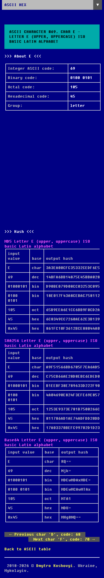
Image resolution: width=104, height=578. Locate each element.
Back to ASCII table (27, 549)
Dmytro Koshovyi (54, 565)
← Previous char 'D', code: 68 (45, 534)
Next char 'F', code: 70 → (64, 539)
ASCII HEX (15, 4)
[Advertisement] (52, 170)
